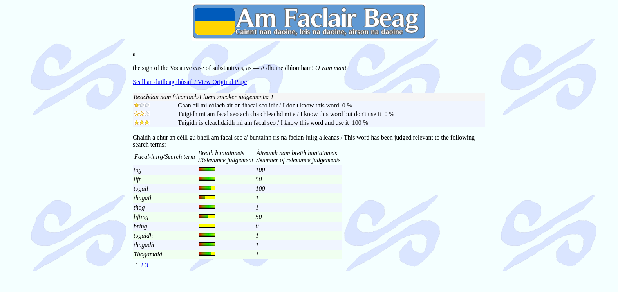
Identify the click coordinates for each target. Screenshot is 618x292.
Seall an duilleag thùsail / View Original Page (190, 82)
